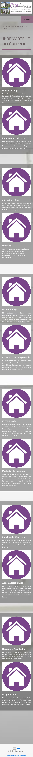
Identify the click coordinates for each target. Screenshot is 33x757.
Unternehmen (21, 26)
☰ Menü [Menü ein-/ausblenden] (27, 19)
